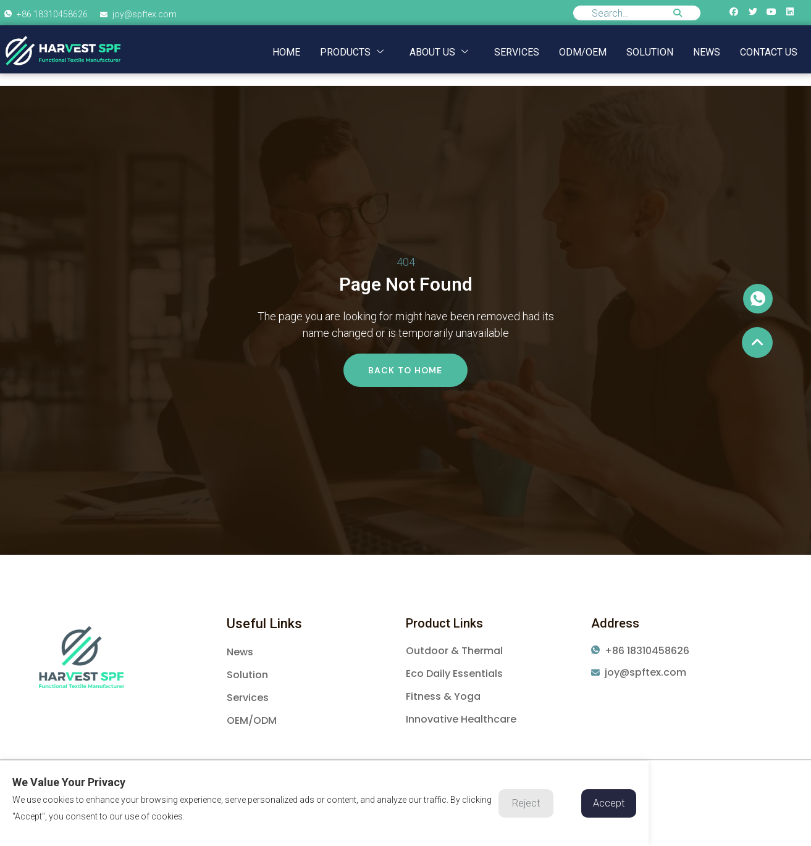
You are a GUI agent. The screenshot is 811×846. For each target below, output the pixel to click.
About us (439, 52)
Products (352, 52)
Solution (649, 52)
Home (286, 52)
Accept (608, 803)
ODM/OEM (583, 52)
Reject (526, 803)
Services (516, 52)
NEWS (706, 52)
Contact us (768, 52)
